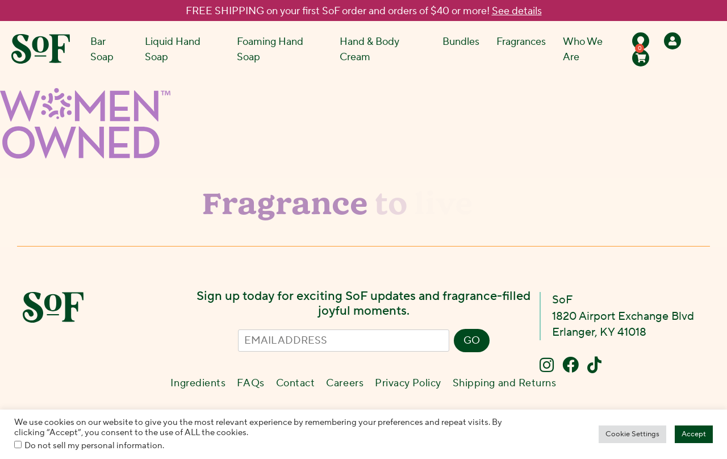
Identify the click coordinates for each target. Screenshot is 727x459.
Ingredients (197, 383)
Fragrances (521, 41)
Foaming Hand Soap (270, 49)
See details (517, 11)
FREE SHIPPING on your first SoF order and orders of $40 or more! (364, 11)
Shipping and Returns (505, 383)
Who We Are (583, 49)
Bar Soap (102, 49)
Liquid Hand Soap (172, 49)
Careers (345, 383)
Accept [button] (694, 434)
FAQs (250, 383)
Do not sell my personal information (93, 445)
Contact (295, 383)
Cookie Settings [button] (632, 434)
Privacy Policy (408, 383)
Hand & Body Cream (369, 49)
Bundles (460, 41)
